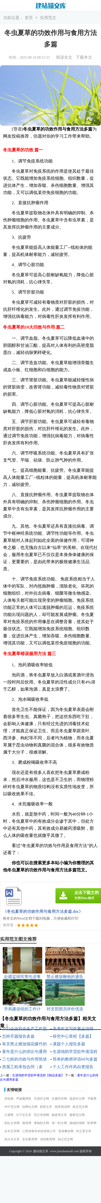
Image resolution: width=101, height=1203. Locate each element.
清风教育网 (47, 1139)
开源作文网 (41, 1098)
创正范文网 (65, 1139)
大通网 (8, 1115)
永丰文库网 (12, 1131)
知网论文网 (29, 1107)
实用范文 (48, 18)
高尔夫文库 (12, 1139)
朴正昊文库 (83, 1131)
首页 (29, 18)
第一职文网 (59, 1123)
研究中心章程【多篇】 (73, 1036)
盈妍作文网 (77, 1098)
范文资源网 (41, 1115)
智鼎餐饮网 (66, 1131)
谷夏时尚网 (59, 1098)
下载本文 (84, 57)
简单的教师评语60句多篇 (75, 1059)
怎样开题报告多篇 (18, 1036)
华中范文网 (12, 1107)
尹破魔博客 (23, 1098)
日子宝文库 (23, 1115)
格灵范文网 (80, 1107)
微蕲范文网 (77, 1115)
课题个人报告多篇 (69, 1044)
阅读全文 (64, 57)
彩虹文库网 (12, 1123)
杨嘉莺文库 (59, 1115)
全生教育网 (29, 1139)
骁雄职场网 (77, 1123)
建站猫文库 (40, 1151)
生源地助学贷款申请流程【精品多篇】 (38, 1075)
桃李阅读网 (62, 1107)
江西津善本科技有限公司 (39, 1131)
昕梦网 (91, 1123)
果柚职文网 (41, 1123)
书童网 (91, 1098)
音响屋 (8, 1098)
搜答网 (26, 1123)
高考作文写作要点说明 (73, 1029)
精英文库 (46, 1107)
